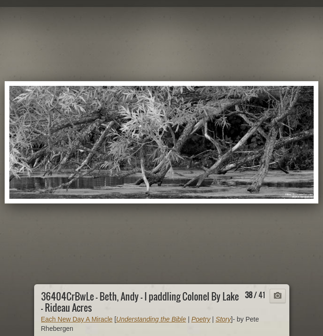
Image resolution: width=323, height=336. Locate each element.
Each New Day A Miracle (77, 319)
